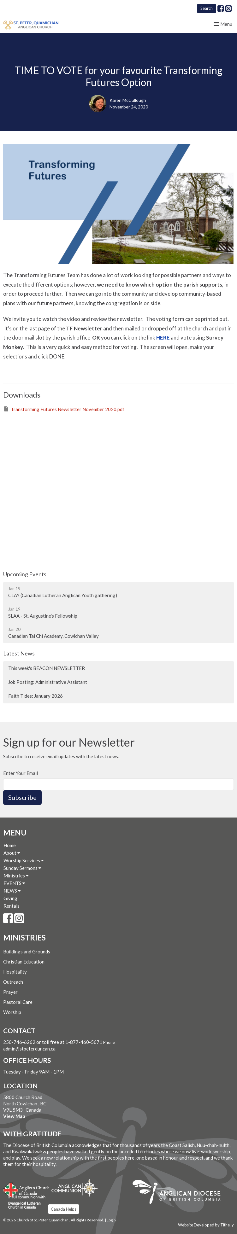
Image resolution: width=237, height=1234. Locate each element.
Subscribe (22, 797)
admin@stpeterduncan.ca (29, 1048)
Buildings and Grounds (26, 951)
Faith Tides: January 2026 (35, 696)
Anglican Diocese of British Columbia (180, 1193)
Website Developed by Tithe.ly (206, 1224)
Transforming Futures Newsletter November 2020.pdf (63, 409)
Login (111, 1220)
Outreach (13, 982)
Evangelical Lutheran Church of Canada (24, 1202)
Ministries (16, 875)
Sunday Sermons (22, 868)
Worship (12, 1012)
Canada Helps (63, 1209)
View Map (14, 1116)
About (11, 853)
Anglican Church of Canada (26, 1189)
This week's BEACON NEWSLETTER (46, 668)
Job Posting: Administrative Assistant (47, 682)
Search (206, 8)
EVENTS (14, 883)
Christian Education (23, 961)
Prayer (10, 992)
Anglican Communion (74, 1188)
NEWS (12, 890)
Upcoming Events (24, 574)
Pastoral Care (18, 1002)
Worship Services (23, 860)
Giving (10, 898)
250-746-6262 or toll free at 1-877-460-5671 (53, 1042)
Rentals (11, 906)
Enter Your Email (20, 773)
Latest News (19, 653)
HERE (163, 337)
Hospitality (15, 972)
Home (9, 845)
